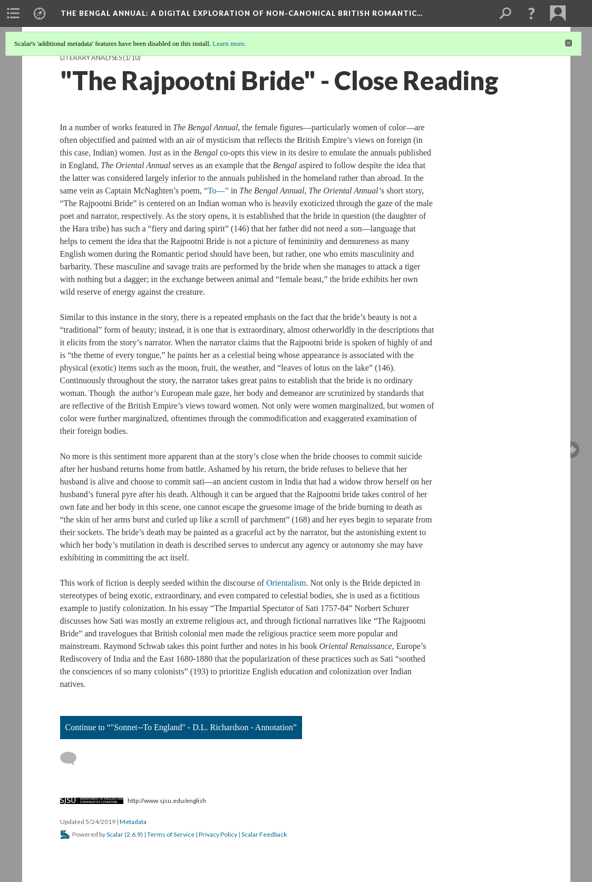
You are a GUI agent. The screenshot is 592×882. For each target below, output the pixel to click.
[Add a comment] (73, 758)
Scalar (114, 834)
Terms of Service (171, 834)
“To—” (216, 190)
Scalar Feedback (264, 834)
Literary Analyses (91, 58)
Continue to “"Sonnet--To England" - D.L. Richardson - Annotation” (181, 727)
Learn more (228, 43)
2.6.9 (134, 834)
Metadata (133, 822)
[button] (531, 13)
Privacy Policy (218, 834)
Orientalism (286, 582)
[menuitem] (13, 13)
